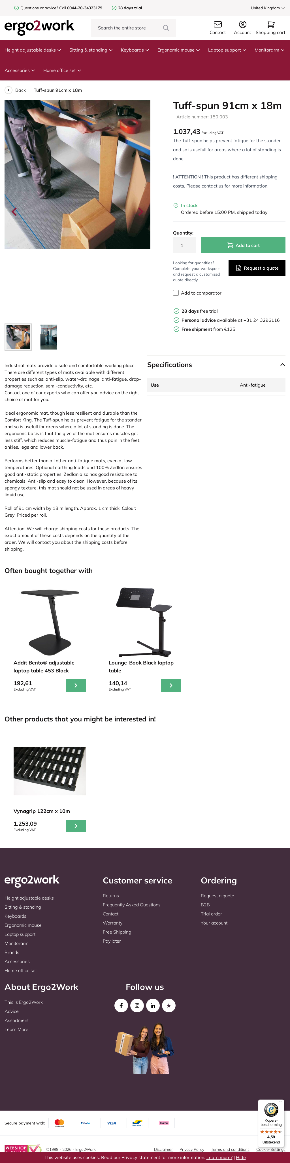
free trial (200, 311)
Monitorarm (270, 50)
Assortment (17, 1020)
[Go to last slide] (15, 211)
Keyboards (135, 50)
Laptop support (227, 50)
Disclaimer (163, 1149)
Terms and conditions (230, 1149)
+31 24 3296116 (262, 320)
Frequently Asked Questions (132, 905)
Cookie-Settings (270, 1149)
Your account (214, 923)
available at (213, 320)
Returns (111, 895)
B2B (205, 905)
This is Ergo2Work (24, 1002)
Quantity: (183, 233)
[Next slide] (140, 211)
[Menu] (281, 1103)
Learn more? (219, 1157)
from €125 (208, 329)
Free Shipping (117, 932)
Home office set (62, 70)
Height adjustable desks (33, 50)
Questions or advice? (39, 7)
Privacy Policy (192, 1149)
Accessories (20, 70)
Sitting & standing (91, 50)
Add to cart (243, 245)
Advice (12, 1011)
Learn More (16, 1029)
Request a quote (257, 268)
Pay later (112, 941)
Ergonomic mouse (178, 50)
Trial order (211, 914)
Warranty (112, 923)
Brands (12, 952)
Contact (110, 914)
